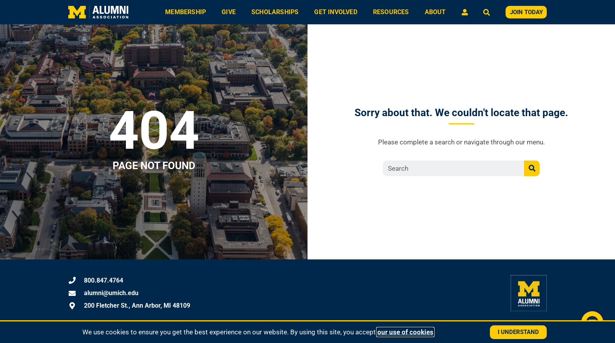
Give (229, 12)
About (435, 12)
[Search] (532, 168)
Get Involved (335, 12)
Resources (391, 12)
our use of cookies (405, 332)
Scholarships (274, 12)
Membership (185, 12)
